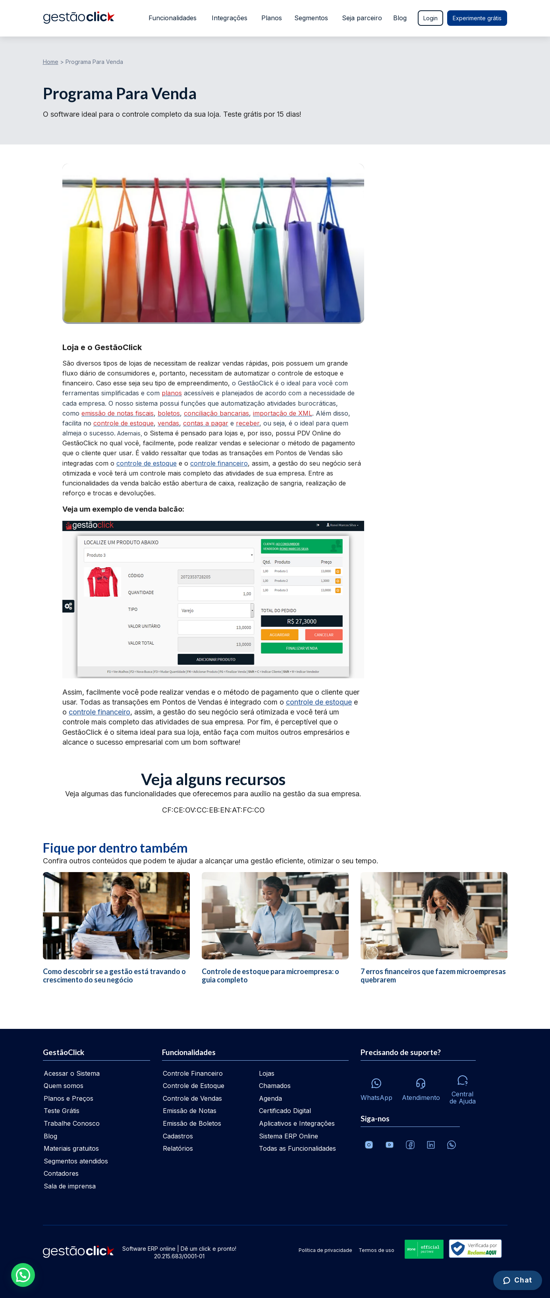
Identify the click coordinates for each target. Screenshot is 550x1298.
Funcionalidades (171, 18)
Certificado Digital (285, 1111)
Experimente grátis (477, 18)
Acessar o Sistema (72, 1073)
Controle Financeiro (193, 1073)
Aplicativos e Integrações (297, 1123)
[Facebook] (410, 1144)
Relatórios (178, 1148)
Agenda (270, 1098)
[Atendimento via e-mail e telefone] (421, 1087)
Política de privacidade (325, 1250)
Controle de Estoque (193, 1086)
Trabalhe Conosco (72, 1123)
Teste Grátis (61, 1111)
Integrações (229, 18)
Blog (400, 18)
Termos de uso (376, 1250)
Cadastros (178, 1136)
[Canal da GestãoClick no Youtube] (389, 1144)
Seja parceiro (362, 18)
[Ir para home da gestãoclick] (78, 18)
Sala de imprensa (70, 1186)
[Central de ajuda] (463, 1087)
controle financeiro (219, 463)
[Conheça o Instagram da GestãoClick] (369, 1144)
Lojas (266, 1073)
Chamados (275, 1086)
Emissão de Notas (189, 1111)
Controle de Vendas (192, 1098)
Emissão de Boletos (192, 1123)
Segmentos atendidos (76, 1161)
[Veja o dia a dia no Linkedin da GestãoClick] (431, 1144)
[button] (23, 1275)
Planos (271, 18)
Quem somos (63, 1086)
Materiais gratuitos (71, 1148)
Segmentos (311, 18)
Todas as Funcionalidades (297, 1148)
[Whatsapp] (376, 1087)
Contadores (61, 1173)
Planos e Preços (68, 1098)
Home (50, 61)
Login (430, 18)
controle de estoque (146, 463)
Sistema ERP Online (288, 1136)
